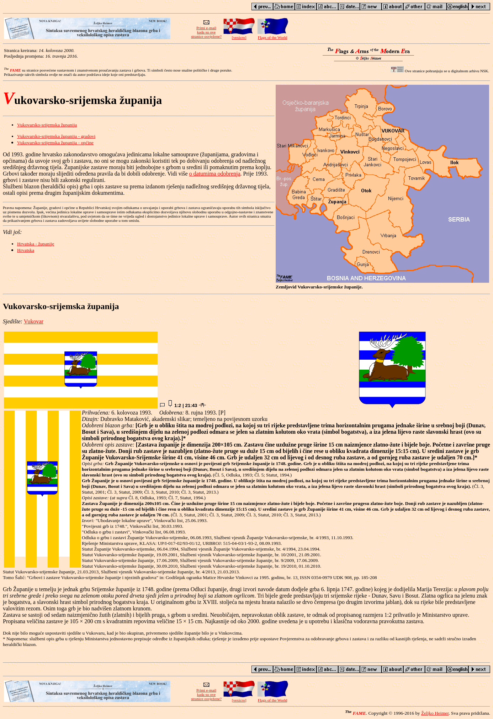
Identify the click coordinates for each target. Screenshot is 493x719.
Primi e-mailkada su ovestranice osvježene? (206, 30)
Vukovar (33, 321)
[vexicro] (239, 36)
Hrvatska (25, 250)
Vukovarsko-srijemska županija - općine (55, 142)
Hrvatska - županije (35, 243)
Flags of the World (272, 36)
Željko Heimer (435, 713)
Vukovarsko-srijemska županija (47, 124)
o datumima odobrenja (214, 174)
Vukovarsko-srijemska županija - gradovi (56, 136)
